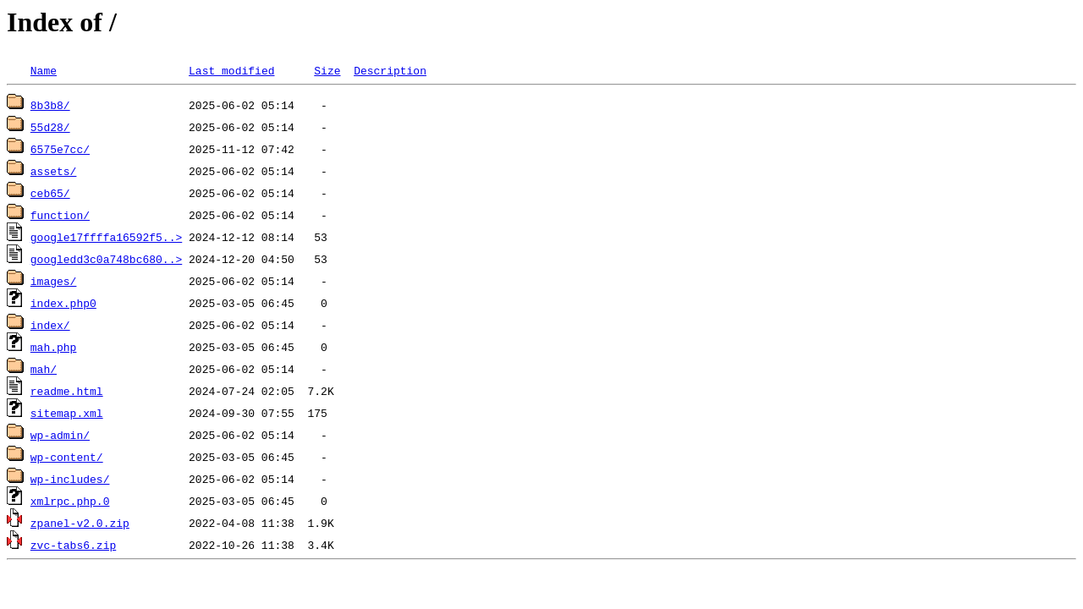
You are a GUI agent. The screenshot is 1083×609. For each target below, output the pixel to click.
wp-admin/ (60, 434)
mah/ (43, 368)
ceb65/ (50, 192)
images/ (53, 280)
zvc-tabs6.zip (73, 544)
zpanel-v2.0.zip (79, 522)
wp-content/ (66, 456)
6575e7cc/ (60, 148)
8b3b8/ (50, 104)
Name (43, 70)
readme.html (66, 390)
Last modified (231, 70)
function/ (60, 214)
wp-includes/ (70, 478)
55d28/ (50, 126)
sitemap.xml (66, 412)
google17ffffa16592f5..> (106, 236)
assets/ (53, 170)
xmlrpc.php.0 (70, 500)
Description (390, 70)
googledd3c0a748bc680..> (106, 258)
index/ (50, 324)
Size (327, 70)
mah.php (53, 346)
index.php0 (63, 302)
